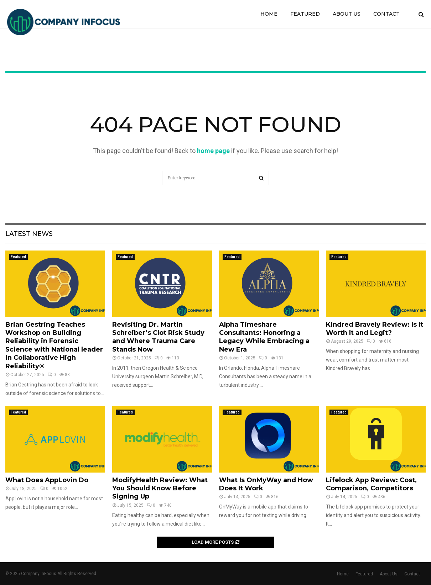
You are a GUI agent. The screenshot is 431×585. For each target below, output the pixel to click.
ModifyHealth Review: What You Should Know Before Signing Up (160, 488)
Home (268, 14)
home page (213, 150)
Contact (386, 14)
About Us (346, 14)
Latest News (29, 234)
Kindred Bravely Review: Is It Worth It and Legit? (374, 329)
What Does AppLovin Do (46, 480)
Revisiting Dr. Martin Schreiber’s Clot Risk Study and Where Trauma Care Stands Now (158, 337)
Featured (305, 14)
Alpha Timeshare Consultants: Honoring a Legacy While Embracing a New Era (264, 337)
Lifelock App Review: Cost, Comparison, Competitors (371, 484)
